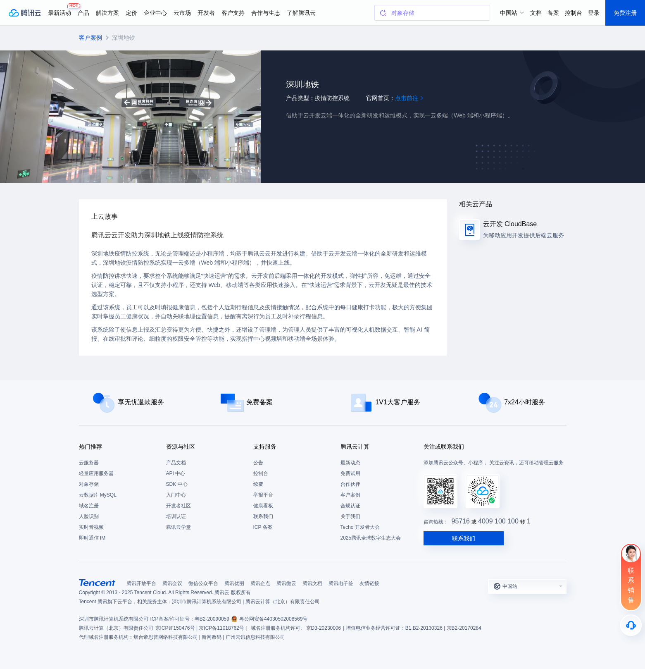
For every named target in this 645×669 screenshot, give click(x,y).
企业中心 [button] (155, 13)
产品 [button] (83, 13)
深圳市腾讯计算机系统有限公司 (113, 619)
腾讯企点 (260, 583)
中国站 (508, 13)
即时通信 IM (92, 538)
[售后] (631, 625)
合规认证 (350, 506)
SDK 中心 (177, 484)
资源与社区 (180, 446)
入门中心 (176, 495)
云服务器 (89, 463)
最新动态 (350, 463)
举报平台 (263, 495)
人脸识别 (89, 516)
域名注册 (89, 506)
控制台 (260, 473)
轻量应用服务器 (96, 473)
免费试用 (350, 473)
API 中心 (176, 473)
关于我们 (350, 516)
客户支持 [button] (233, 13)
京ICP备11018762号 (221, 628)
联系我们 (263, 516)
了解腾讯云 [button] (301, 13)
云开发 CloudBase (510, 223)
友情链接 (369, 583)
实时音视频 (91, 527)
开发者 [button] (206, 13)
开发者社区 (178, 506)
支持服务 (264, 446)
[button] (527, 586)
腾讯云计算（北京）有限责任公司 (116, 628)
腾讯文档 (312, 583)
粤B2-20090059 (212, 619)
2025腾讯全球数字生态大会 (370, 538)
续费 (258, 484)
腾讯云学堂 (178, 527)
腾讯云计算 (354, 446)
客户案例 (90, 37)
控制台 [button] (573, 13)
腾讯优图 (234, 583)
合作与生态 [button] (265, 13)
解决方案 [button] (107, 13)
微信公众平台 (203, 583)
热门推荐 (90, 446)
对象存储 (89, 484)
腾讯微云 (286, 583)
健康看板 (263, 506)
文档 (536, 13)
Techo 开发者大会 (360, 527)
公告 (258, 463)
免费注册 (625, 13)
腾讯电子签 (340, 583)
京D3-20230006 (323, 628)
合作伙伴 (350, 484)
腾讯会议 (172, 583)
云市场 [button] (182, 13)
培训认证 (176, 516)
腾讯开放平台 (141, 583)
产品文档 (176, 463)
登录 (594, 13)
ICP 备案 (263, 527)
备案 (553, 13)
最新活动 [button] (61, 9)
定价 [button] (131, 13)
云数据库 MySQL (98, 495)
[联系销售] (631, 576)
